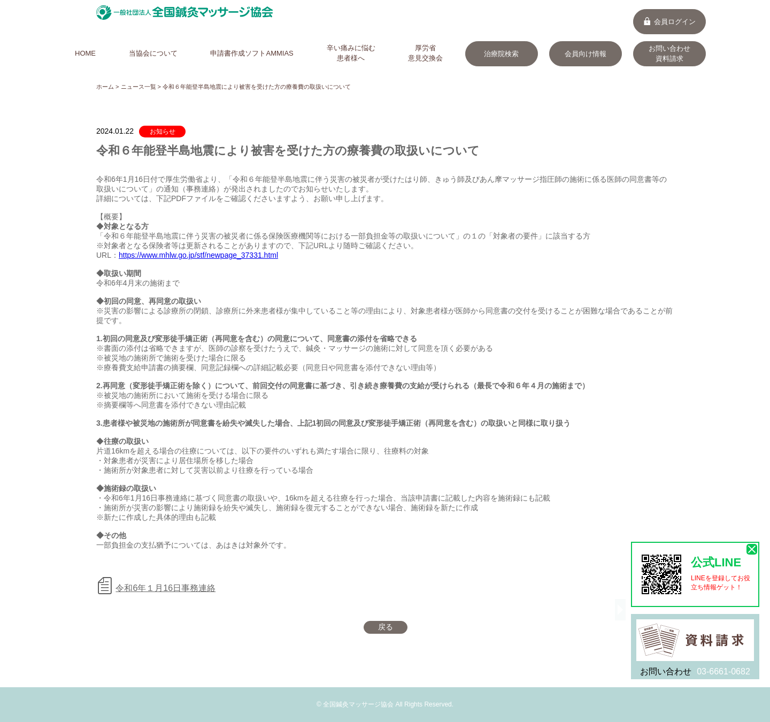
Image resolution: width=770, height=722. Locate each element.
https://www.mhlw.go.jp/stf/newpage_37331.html (198, 255)
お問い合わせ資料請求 (669, 53)
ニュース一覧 (138, 86)
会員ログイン (669, 21)
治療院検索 (501, 54)
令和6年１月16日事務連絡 (165, 588)
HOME (85, 53)
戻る (385, 627)
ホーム (105, 86)
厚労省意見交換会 (425, 53)
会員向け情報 (585, 54)
